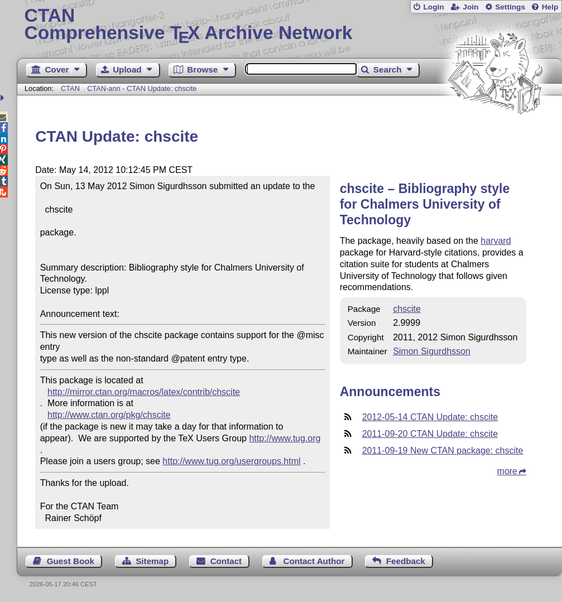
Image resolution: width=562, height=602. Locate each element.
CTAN (70, 88)
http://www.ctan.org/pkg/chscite (109, 415)
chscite (407, 309)
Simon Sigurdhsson (431, 351)
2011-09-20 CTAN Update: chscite (430, 434)
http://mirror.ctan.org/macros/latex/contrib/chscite (143, 392)
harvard (496, 240)
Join (470, 7)
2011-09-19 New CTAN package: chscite (442, 450)
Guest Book (70, 561)
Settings (510, 7)
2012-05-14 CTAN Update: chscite (430, 417)
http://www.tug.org (284, 438)
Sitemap (152, 561)
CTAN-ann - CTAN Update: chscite (142, 88)
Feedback (405, 561)
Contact (226, 561)
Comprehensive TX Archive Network (290, 25)
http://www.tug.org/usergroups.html (231, 461)
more (507, 471)
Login (433, 7)
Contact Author (313, 561)
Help (550, 7)
